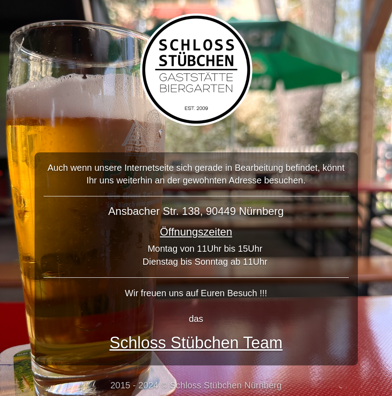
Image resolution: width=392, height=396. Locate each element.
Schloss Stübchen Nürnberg (226, 385)
